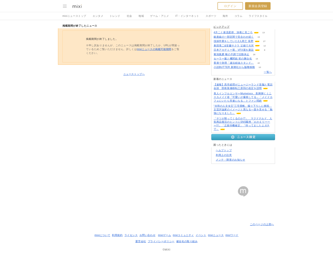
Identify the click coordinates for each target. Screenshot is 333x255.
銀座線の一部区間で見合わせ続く (234, 36)
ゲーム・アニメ (159, 15)
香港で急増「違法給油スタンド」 (234, 62)
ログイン (230, 6)
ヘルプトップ (224, 150)
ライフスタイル (258, 15)
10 (260, 67)
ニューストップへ (134, 74)
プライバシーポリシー (161, 241)
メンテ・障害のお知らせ (230, 159)
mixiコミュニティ (183, 235)
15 (258, 37)
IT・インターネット (187, 15)
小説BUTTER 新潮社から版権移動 (234, 67)
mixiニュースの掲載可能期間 (154, 49)
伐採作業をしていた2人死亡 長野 (234, 41)
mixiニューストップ (74, 15)
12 (264, 46)
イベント (201, 235)
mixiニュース (216, 235)
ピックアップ (221, 26)
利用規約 (117, 235)
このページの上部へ (262, 224)
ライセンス (131, 235)
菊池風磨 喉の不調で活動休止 (231, 54)
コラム (238, 15)
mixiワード (231, 235)
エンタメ (98, 15)
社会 (129, 15)
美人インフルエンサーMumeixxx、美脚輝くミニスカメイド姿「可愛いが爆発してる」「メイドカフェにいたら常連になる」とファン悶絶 (243, 97)
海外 (225, 15)
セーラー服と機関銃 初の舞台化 (233, 58)
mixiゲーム (164, 235)
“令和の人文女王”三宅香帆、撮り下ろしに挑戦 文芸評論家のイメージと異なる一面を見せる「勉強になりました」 (243, 109)
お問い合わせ (148, 235)
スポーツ (211, 15)
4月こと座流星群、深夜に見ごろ (233, 32)
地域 (141, 15)
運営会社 (140, 241)
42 (258, 63)
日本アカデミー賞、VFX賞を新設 (234, 49)
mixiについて (102, 235)
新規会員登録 (257, 6)
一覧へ (268, 72)
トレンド (115, 15)
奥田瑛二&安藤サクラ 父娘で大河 (234, 45)
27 (264, 41)
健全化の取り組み (187, 241)
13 (263, 32)
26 (254, 54)
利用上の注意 (224, 155)
